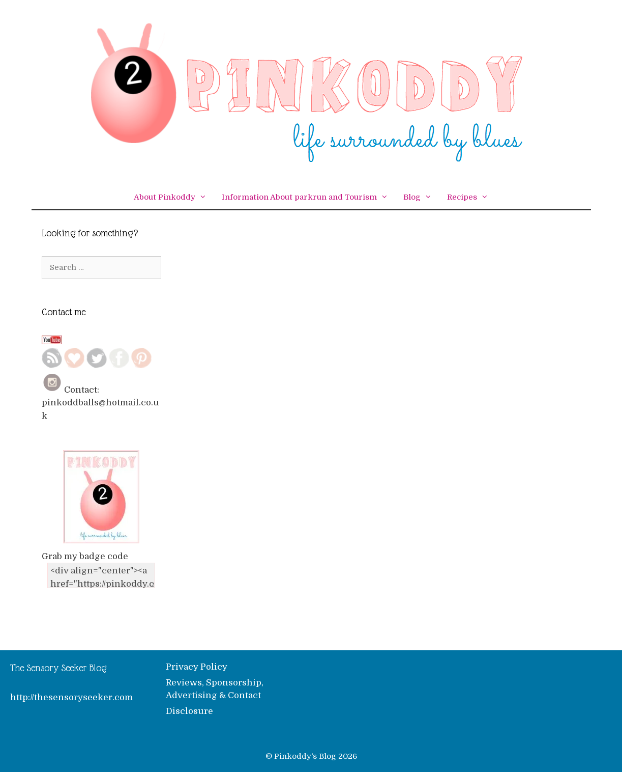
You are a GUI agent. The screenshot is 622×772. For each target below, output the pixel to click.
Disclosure (189, 711)
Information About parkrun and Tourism (309, 197)
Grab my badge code (85, 556)
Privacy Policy (196, 667)
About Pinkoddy (174, 197)
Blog (421, 197)
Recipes (471, 197)
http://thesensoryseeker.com (71, 697)
